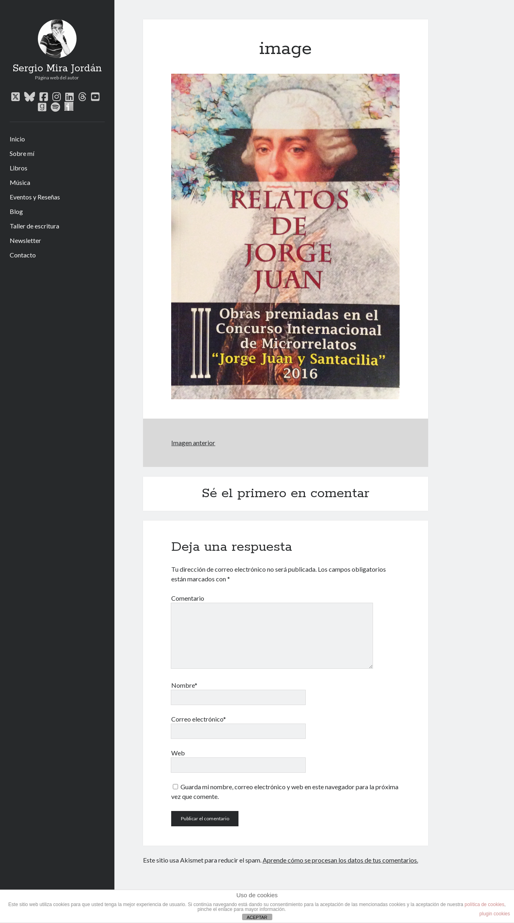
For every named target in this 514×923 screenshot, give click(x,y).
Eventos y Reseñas (35, 197)
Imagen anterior (193, 442)
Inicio (17, 139)
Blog (16, 211)
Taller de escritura (34, 226)
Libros (18, 168)
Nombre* (184, 685)
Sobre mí (22, 153)
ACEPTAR (257, 917)
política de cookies (484, 904)
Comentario (187, 598)
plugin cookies (494, 914)
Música (20, 182)
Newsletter (25, 240)
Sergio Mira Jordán (57, 68)
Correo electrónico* (198, 719)
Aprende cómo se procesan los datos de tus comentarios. (340, 860)
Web (178, 753)
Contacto (23, 255)
